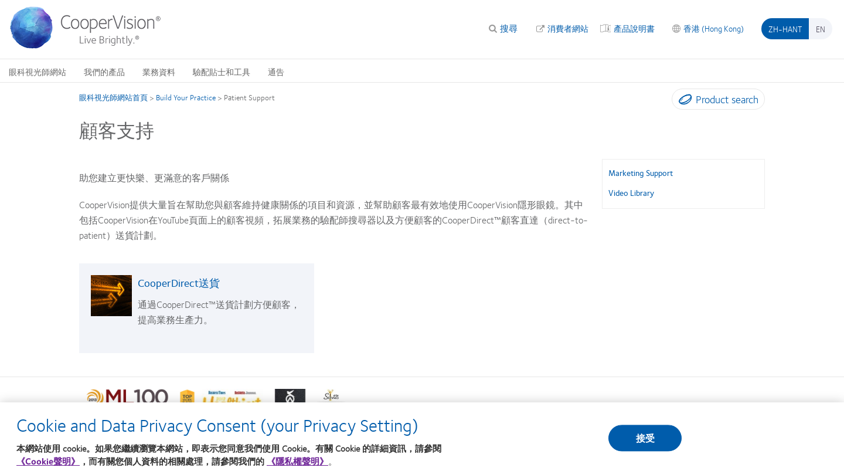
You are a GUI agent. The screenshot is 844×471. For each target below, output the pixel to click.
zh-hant (785, 28)
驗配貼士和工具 (221, 71)
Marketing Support (640, 172)
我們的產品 (104, 71)
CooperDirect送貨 (179, 283)
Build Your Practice (186, 97)
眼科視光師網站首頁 (113, 97)
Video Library (631, 192)
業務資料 (158, 71)
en (820, 28)
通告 (276, 71)
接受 (645, 442)
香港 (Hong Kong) (713, 28)
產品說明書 (634, 28)
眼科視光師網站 (37, 71)
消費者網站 (567, 28)
